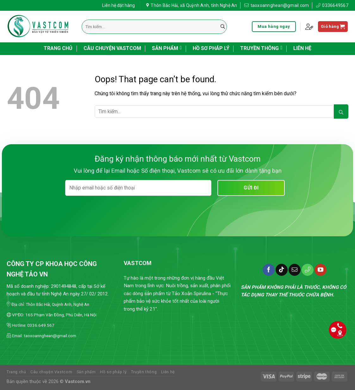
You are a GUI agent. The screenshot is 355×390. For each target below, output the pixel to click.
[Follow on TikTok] (282, 270)
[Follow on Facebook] (269, 270)
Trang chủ (58, 48)
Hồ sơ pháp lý (211, 48)
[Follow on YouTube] (321, 270)
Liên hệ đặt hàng (118, 4)
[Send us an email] (295, 270)
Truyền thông (261, 47)
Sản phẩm (167, 47)
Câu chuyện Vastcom (112, 48)
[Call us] (308, 270)
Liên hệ (302, 48)
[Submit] (222, 27)
